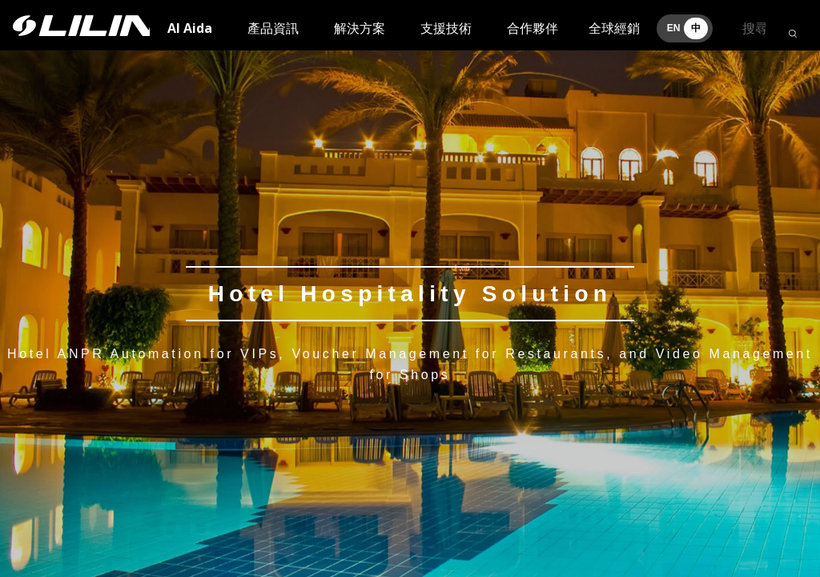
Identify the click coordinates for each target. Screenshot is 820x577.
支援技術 (446, 28)
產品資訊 (273, 28)
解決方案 (359, 28)
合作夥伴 (532, 28)
